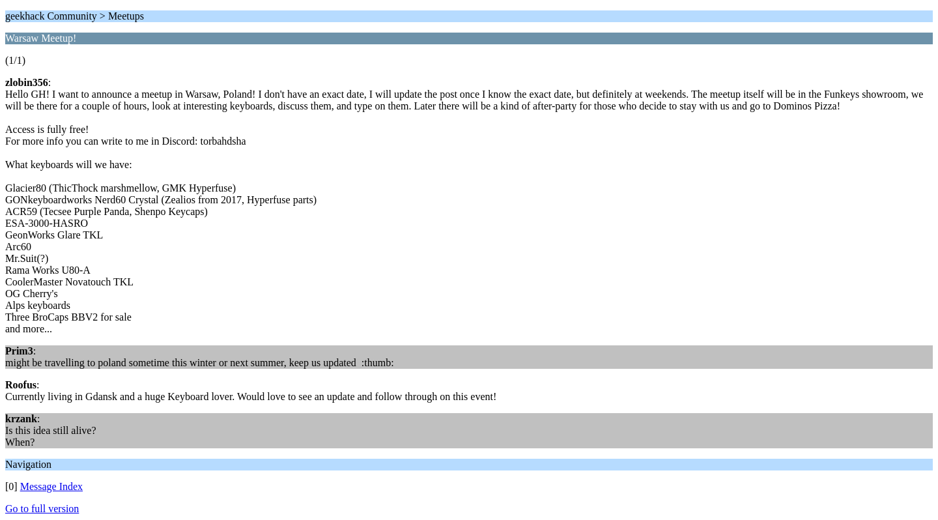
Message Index (51, 486)
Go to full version (42, 508)
